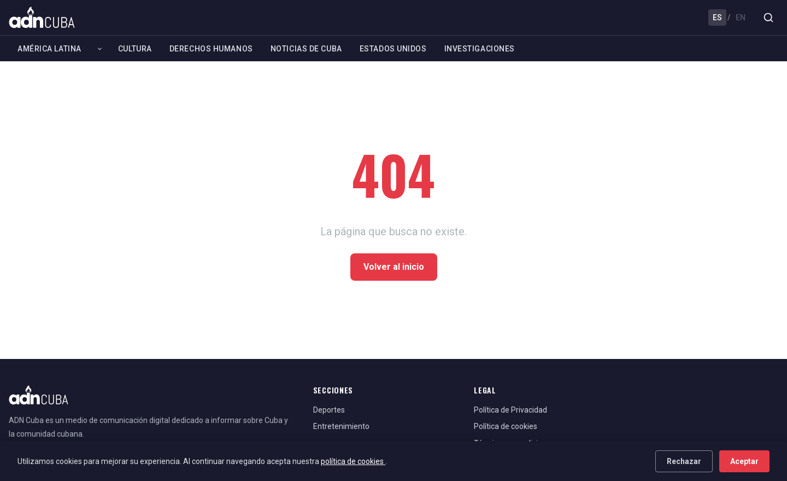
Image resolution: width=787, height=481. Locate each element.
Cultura (135, 48)
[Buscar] (768, 17)
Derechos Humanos (211, 48)
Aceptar (744, 461)
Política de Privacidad (510, 409)
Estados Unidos (393, 48)
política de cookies (353, 461)
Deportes (329, 409)
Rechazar (684, 461)
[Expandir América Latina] (99, 48)
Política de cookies (505, 426)
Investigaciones (479, 48)
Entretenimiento (341, 426)
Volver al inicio (393, 267)
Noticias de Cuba (306, 48)
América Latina (49, 48)
